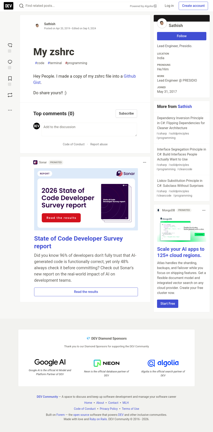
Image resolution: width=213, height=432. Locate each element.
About (100, 402)
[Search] (21, 6)
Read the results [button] (86, 292)
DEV (121, 414)
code (39, 63)
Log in (169, 6)
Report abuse (99, 144)
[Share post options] (10, 110)
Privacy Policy (109, 408)
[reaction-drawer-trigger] (10, 47)
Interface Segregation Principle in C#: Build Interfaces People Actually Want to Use (181, 159)
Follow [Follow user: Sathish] (182, 36)
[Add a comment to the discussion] (89, 129)
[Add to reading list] (10, 80)
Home (88, 402)
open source (81, 414)
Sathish (49, 24)
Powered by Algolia (143, 6)
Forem (60, 414)
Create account (193, 6)
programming (76, 63)
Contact (113, 402)
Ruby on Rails (98, 419)
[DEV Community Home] (8, 6)
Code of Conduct (74, 144)
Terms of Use (130, 408)
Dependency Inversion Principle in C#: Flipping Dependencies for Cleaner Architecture (181, 128)
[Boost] (10, 95)
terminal (55, 63)
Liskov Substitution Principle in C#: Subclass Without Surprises (181, 188)
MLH (126, 402)
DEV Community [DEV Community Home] (47, 396)
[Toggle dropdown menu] (144, 162)
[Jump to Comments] (10, 64)
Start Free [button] (167, 304)
